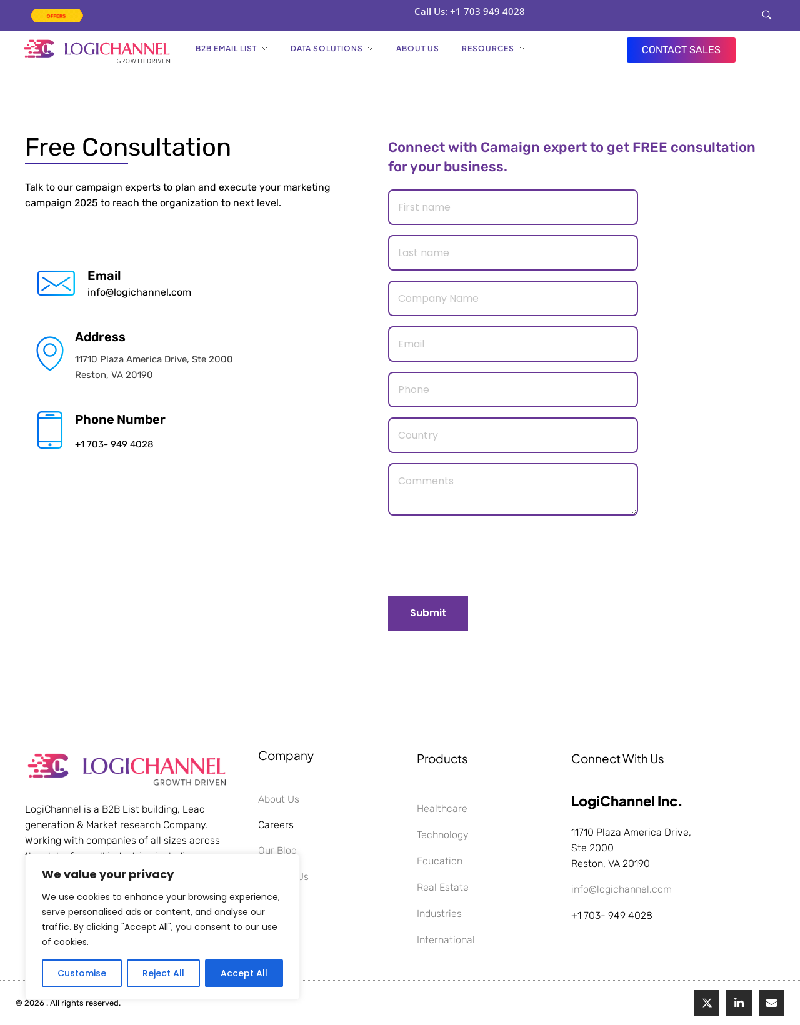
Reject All (163, 973)
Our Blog (277, 850)
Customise (82, 973)
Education (439, 861)
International (446, 940)
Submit (428, 613)
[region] (162, 927)
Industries (439, 913)
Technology (443, 835)
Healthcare (442, 808)
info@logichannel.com (139, 292)
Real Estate (443, 887)
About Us (278, 799)
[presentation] (483, 555)
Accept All (244, 973)
